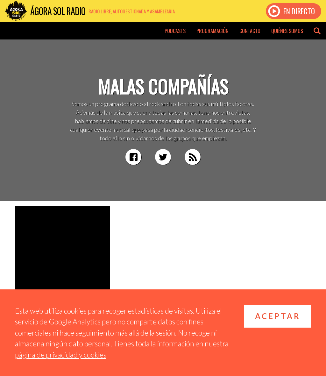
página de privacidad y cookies (60, 354)
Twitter (163, 157)
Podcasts (175, 31)
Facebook (133, 157)
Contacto (249, 31)
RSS (193, 157)
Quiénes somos (287, 31)
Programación (212, 31)
